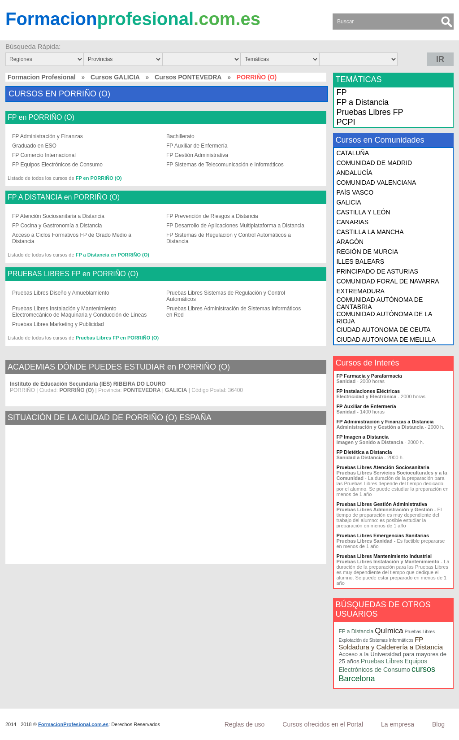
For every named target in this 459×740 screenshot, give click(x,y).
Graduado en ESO (34, 146)
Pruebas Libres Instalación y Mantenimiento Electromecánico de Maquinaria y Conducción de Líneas (79, 311)
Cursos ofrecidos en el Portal (322, 724)
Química (389, 631)
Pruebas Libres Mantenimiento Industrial (384, 556)
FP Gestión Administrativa (197, 155)
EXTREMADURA (360, 291)
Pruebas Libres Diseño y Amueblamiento (60, 293)
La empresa (397, 724)
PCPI (345, 122)
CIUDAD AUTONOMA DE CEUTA (383, 329)
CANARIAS (352, 222)
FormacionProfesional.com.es (73, 724)
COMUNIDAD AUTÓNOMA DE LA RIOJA (384, 317)
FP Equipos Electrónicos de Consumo (57, 164)
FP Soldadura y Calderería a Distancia (390, 643)
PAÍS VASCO (354, 192)
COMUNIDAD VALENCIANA (376, 182)
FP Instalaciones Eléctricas (368, 391)
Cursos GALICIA (115, 77)
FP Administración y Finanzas (47, 136)
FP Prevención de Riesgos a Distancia (212, 216)
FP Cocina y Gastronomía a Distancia (57, 225)
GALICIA (348, 202)
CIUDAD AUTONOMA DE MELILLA (385, 339)
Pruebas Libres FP (369, 112)
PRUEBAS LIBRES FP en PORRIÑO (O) (73, 274)
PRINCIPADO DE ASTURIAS (377, 271)
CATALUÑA (352, 153)
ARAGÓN (350, 241)
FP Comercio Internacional (44, 155)
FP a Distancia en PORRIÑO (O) (112, 254)
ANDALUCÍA (354, 172)
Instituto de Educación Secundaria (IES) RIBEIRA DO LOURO (88, 384)
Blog (438, 724)
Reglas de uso (245, 724)
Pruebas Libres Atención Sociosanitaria (382, 467)
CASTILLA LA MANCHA (369, 231)
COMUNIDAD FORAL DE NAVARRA (387, 281)
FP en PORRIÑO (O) (41, 117)
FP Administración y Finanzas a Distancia (384, 421)
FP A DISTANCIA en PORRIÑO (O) (64, 197)
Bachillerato (180, 136)
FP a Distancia (362, 102)
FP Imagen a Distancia (362, 437)
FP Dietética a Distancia (364, 452)
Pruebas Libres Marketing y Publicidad (58, 324)
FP (341, 92)
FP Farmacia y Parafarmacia (369, 376)
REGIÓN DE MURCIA (367, 251)
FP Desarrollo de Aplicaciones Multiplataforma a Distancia (235, 225)
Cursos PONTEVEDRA (188, 77)
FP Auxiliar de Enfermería (197, 146)
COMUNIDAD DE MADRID (374, 162)
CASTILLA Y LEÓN (363, 212)
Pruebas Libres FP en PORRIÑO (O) (117, 337)
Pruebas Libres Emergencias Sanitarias (382, 535)
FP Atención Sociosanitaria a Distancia (58, 216)
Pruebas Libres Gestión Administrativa (381, 504)
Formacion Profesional (42, 77)
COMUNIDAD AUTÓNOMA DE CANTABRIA (379, 303)
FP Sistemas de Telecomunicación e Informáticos (225, 164)
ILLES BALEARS (360, 261)
